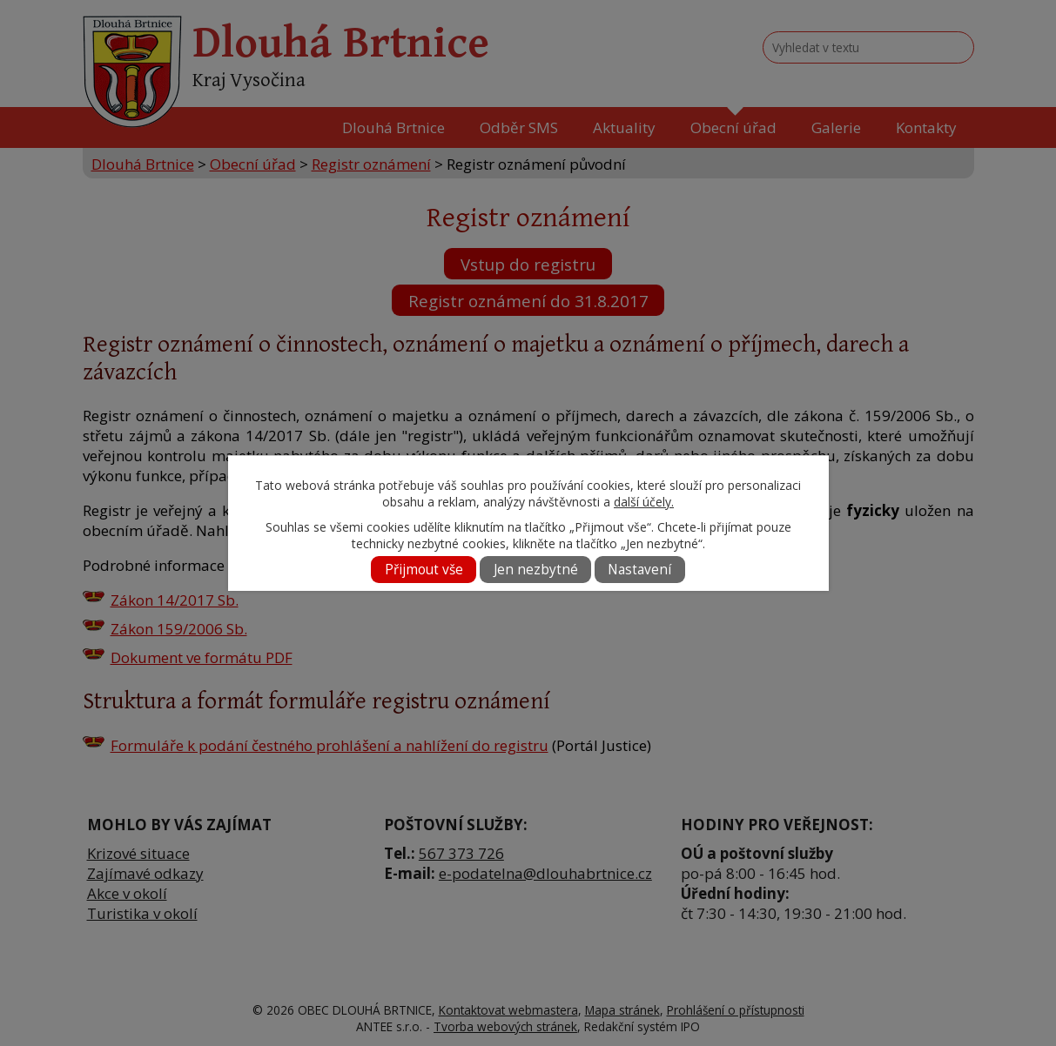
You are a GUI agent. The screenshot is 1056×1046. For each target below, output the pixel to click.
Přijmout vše (424, 569)
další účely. (644, 501)
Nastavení (639, 569)
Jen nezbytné (536, 569)
